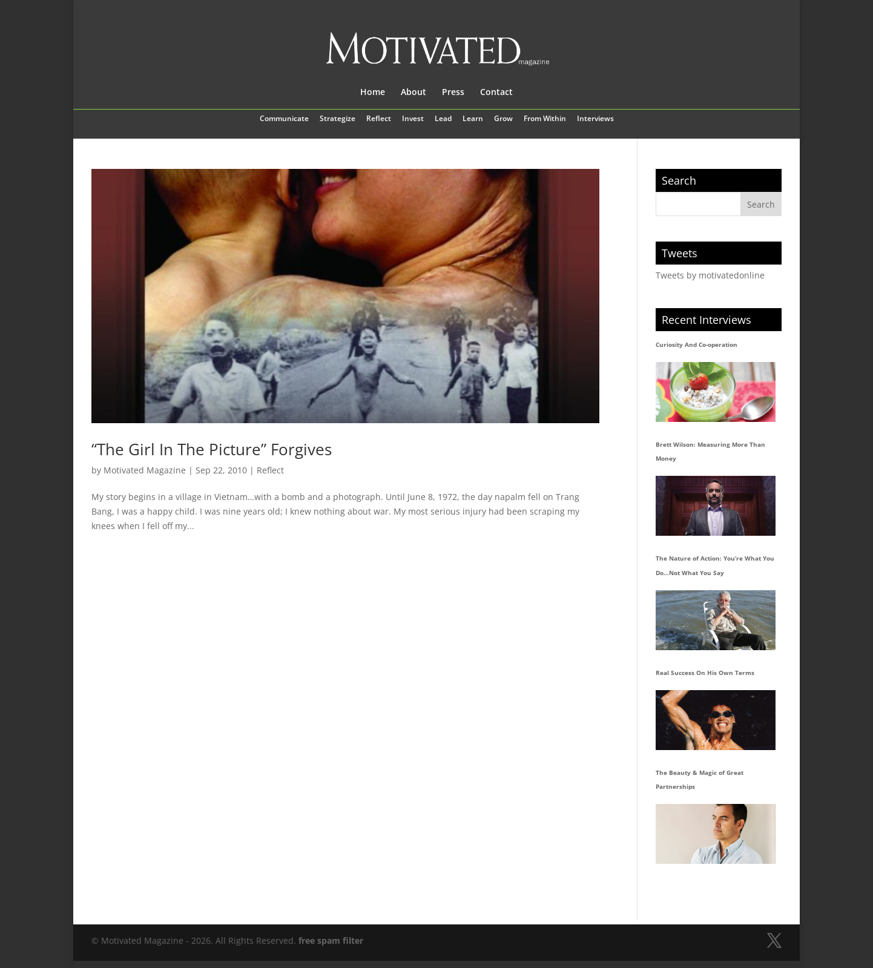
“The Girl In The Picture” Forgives (211, 449)
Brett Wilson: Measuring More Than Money (710, 451)
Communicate (284, 119)
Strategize (337, 119)
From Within (545, 119)
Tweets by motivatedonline (710, 275)
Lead (443, 119)
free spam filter (330, 940)
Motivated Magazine (145, 470)
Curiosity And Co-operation (696, 344)
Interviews (595, 119)
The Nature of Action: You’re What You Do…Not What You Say (715, 565)
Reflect (378, 119)
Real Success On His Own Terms (705, 672)
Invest (413, 119)
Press (453, 92)
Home (372, 92)
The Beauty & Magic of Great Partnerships (699, 779)
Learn (473, 119)
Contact (496, 92)
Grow (503, 119)
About (413, 92)
